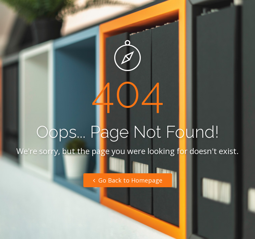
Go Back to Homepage (127, 180)
